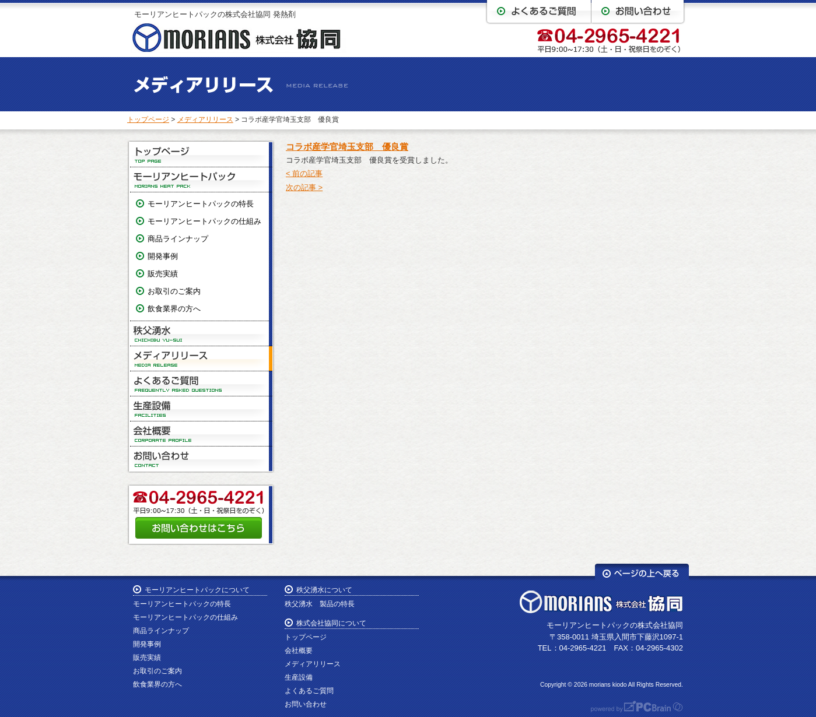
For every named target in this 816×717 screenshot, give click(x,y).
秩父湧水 (201, 333)
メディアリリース (205, 119)
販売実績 (163, 273)
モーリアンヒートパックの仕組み (204, 221)
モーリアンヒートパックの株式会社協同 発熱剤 (215, 14)
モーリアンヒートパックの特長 (201, 203)
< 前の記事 (304, 173)
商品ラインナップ (178, 238)
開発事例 (163, 256)
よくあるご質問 (201, 383)
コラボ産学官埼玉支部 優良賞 (347, 147)
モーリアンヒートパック (201, 179)
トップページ (148, 119)
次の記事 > (304, 187)
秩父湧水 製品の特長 (320, 604)
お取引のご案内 (174, 291)
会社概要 (201, 434)
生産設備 (201, 408)
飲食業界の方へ (174, 308)
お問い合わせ (201, 459)
